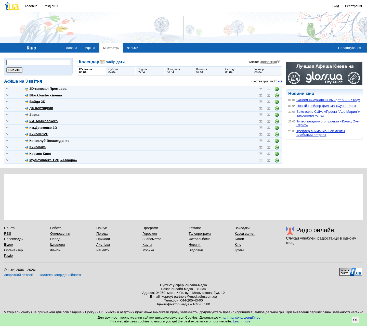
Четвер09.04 (259, 71)
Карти (147, 244)
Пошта (9, 228)
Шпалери (57, 244)
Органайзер (13, 250)
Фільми (132, 48)
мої (273, 81)
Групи (239, 250)
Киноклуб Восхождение (47, 141)
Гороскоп (149, 233)
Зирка (32, 115)
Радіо (8, 255)
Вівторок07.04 (201, 71)
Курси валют (245, 233)
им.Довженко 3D (41, 128)
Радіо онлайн (315, 230)
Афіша (90, 48)
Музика (148, 250)
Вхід (336, 6)
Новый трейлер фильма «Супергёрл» (326, 106)
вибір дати (115, 62)
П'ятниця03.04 (85, 71)
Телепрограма (200, 233)
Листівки (103, 244)
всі (280, 81)
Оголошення (60, 233)
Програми (150, 228)
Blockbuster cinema (43, 95)
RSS (7, 233)
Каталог (195, 228)
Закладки (242, 228)
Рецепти (103, 250)
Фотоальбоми (199, 239)
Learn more (242, 321)
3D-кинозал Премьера (46, 89)
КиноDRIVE (36, 134)
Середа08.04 (230, 71)
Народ (55, 239)
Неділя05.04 (142, 71)
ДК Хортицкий (39, 108)
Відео (8, 244)
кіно (310, 93)
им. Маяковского (41, 121)
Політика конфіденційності (60, 275)
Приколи (103, 239)
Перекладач (13, 239)
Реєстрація (353, 6)
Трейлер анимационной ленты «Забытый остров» (320, 133)
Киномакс (35, 147)
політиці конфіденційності (242, 317)
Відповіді (196, 250)
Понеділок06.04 (173, 71)
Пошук (101, 228)
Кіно (238, 244)
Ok (355, 320)
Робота (55, 228)
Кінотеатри (111, 48)
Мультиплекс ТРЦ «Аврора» (51, 160)
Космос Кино (38, 154)
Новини (195, 244)
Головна (31, 6)
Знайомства (152, 239)
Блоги (239, 239)
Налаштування (349, 48)
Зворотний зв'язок (18, 275)
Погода (102, 233)
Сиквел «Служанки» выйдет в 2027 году (328, 100)
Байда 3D (35, 102)
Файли (55, 250)
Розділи (49, 6)
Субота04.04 (113, 71)
